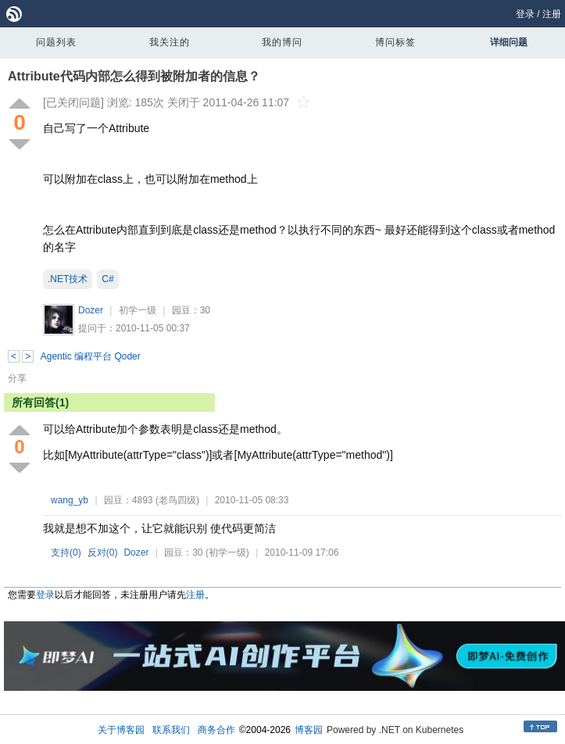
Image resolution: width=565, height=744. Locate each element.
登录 (525, 14)
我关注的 (169, 42)
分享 (17, 378)
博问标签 (395, 42)
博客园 (309, 729)
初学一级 (137, 310)
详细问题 (508, 42)
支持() (66, 552)
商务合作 (216, 729)
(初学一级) (227, 552)
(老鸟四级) (177, 500)
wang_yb (69, 500)
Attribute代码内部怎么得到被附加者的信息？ (134, 76)
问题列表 (56, 42)
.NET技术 (68, 279)
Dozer (90, 310)
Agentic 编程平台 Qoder (91, 356)
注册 (551, 14)
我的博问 (282, 42)
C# (107, 279)
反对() (103, 552)
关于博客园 (121, 729)
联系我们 (171, 729)
